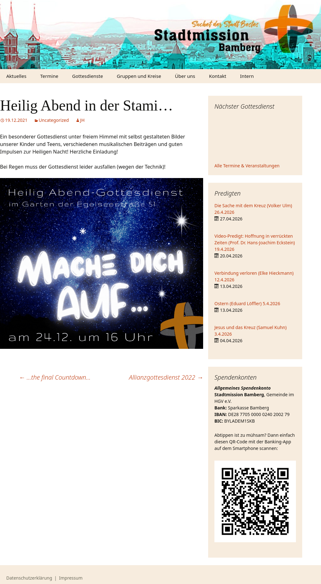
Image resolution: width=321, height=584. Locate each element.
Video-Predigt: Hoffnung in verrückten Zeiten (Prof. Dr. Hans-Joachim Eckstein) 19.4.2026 (254, 242)
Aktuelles (16, 76)
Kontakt (217, 76)
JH (82, 120)
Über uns (185, 76)
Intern (247, 76)
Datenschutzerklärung (29, 578)
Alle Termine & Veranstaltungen (247, 166)
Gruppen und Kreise (139, 76)
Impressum (70, 578)
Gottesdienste (87, 76)
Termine (49, 76)
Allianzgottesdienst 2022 (166, 377)
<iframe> (255, 137)
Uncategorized (54, 120)
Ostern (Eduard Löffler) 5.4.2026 (247, 303)
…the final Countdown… (55, 377)
